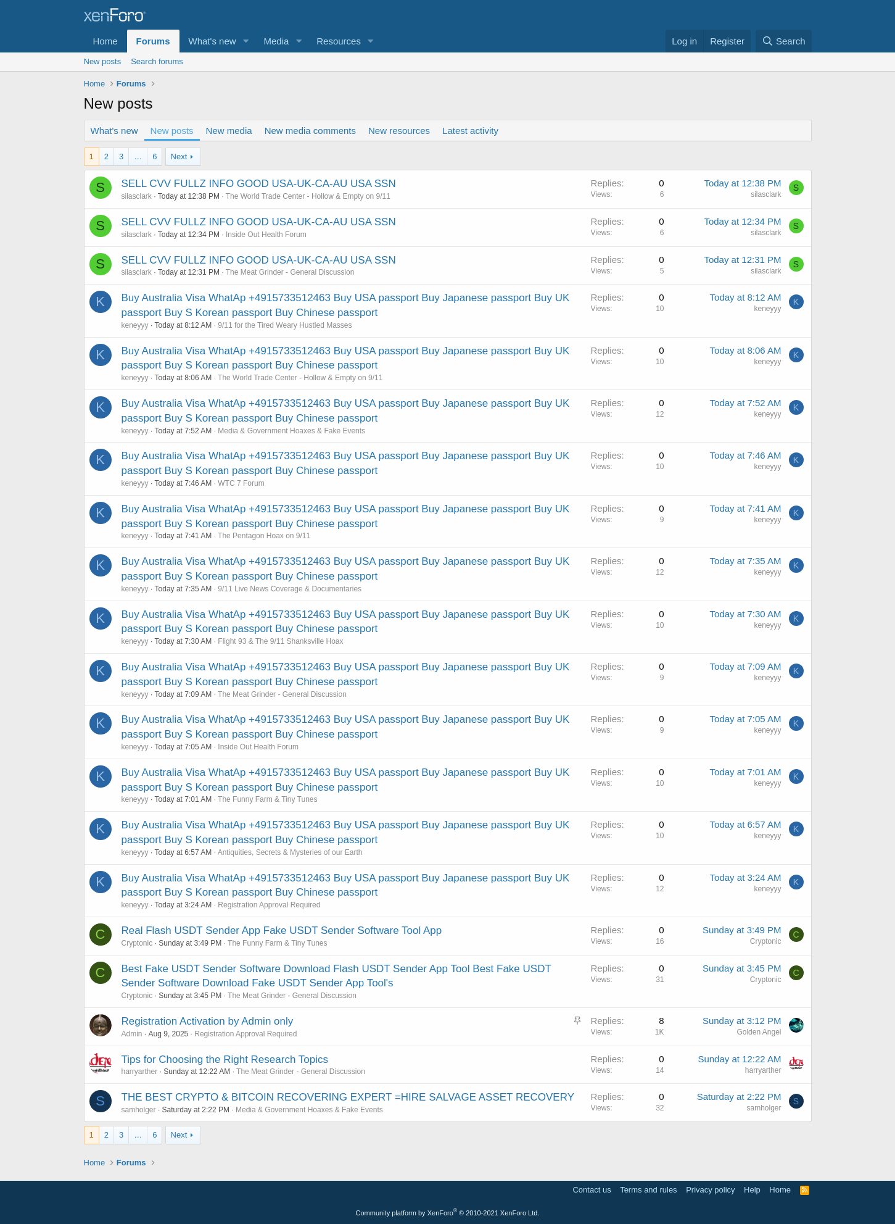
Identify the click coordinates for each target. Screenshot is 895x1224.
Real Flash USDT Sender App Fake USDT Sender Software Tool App (282, 930)
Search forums (157, 61)
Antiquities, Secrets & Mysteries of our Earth (290, 852)
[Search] (784, 41)
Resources (338, 41)
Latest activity (470, 130)
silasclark (137, 196)
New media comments (310, 130)
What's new (212, 41)
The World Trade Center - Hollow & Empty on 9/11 (308, 196)
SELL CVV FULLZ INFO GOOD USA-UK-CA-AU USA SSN (259, 183)
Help (752, 1189)
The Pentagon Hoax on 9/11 (264, 535)
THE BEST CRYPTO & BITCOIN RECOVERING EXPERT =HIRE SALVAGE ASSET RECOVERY (348, 1097)
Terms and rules (648, 1189)
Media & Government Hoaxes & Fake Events (291, 431)
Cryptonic (137, 943)
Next (179, 156)
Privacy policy (710, 1189)
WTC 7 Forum (241, 483)
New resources (399, 130)
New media (229, 130)
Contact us (591, 1189)
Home (105, 41)
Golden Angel (758, 1032)
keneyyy (135, 325)
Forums (153, 41)
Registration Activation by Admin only (208, 1021)
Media (276, 41)
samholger (139, 1109)
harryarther (140, 1071)
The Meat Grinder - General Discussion (290, 272)
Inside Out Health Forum (266, 234)
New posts (103, 61)
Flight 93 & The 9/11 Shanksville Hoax (280, 641)
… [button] (138, 156)
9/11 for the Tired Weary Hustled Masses (285, 325)
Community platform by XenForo (448, 1213)
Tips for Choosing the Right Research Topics (225, 1059)
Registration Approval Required (269, 905)
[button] (245, 41)
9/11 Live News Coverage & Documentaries (289, 589)
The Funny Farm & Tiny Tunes (267, 799)
